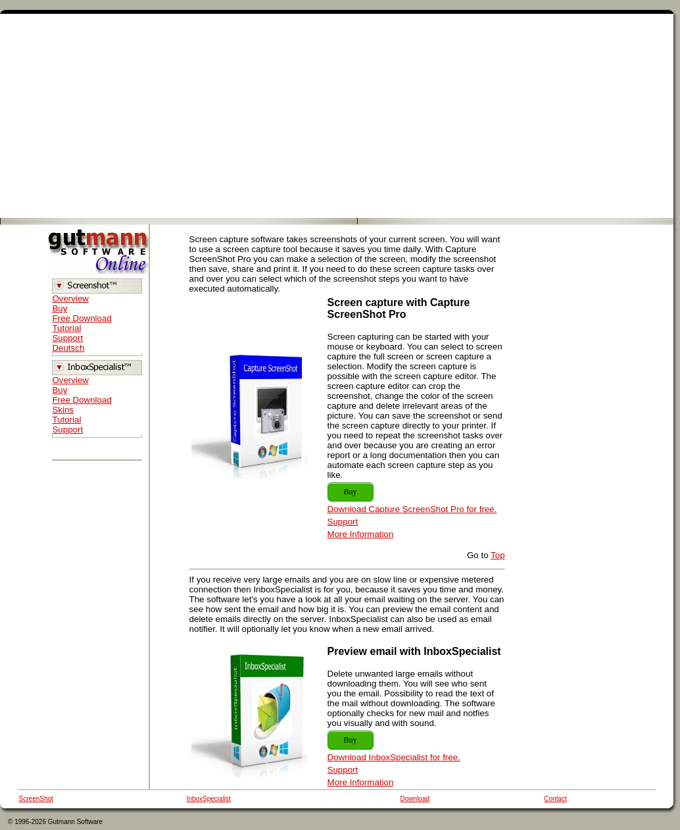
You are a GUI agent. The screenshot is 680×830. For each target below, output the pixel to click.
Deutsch (68, 348)
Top (498, 555)
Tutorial (66, 328)
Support (67, 338)
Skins (63, 410)
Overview (70, 298)
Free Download (81, 318)
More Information (361, 534)
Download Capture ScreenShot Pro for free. (412, 509)
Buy (59, 308)
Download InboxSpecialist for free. (394, 757)
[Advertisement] (336, 116)
